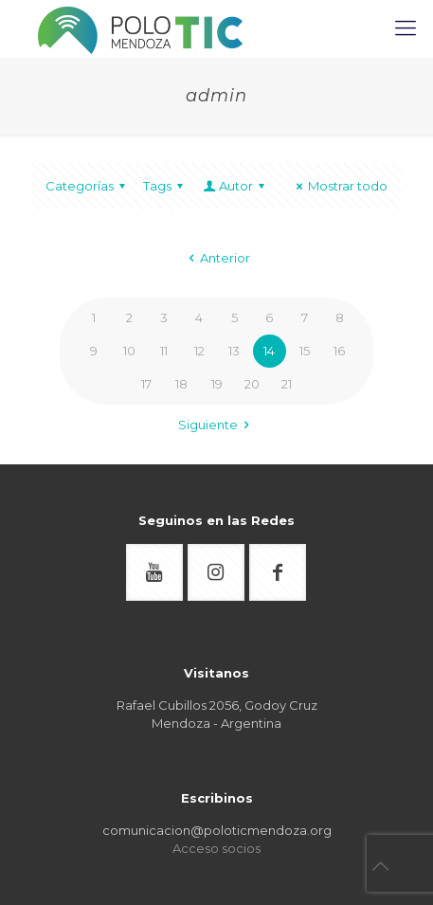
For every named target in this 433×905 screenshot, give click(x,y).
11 (164, 350)
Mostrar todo (339, 185)
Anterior (216, 257)
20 (252, 383)
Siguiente (216, 424)
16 (339, 350)
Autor (235, 185)
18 (181, 383)
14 (269, 350)
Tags (166, 185)
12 (199, 350)
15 (304, 350)
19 (217, 383)
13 (234, 350)
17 (146, 383)
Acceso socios (216, 848)
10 (129, 350)
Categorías (88, 185)
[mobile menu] (407, 28)
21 (286, 383)
